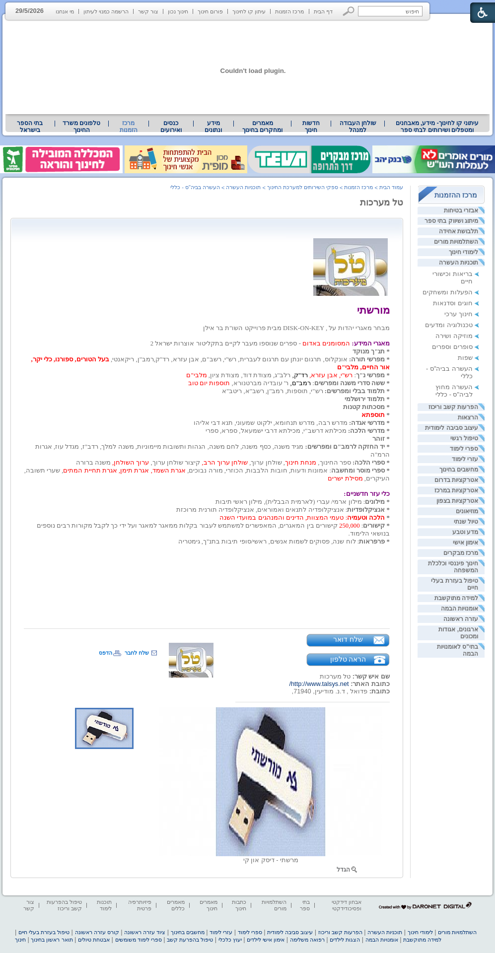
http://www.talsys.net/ (319, 683)
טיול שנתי (466, 521)
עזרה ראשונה (460, 618)
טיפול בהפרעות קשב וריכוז (64, 905)
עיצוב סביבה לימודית (451, 427)
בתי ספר (305, 905)
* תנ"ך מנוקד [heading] (371, 351)
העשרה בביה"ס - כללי (195, 187)
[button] (349, 11)
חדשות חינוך (311, 127)
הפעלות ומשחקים (448, 292)
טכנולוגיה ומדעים (449, 325)
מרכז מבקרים (460, 552)
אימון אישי (465, 542)
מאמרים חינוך (208, 905)
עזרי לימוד (465, 459)
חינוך (20, 940)
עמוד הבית (391, 187)
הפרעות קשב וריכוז (453, 407)
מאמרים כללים (176, 905)
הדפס (105, 653)
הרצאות (468, 417)
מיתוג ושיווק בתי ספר (451, 220)
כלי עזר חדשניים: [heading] (367, 493)
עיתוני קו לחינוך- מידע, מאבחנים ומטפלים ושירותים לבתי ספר (437, 127)
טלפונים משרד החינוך (81, 127)
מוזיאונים (467, 511)
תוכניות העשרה (458, 262)
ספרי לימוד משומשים (138, 940)
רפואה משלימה (307, 940)
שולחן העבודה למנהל (358, 127)
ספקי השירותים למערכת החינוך (302, 187)
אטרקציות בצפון (457, 500)
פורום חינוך (210, 11)
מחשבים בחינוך (458, 469)
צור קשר (148, 11)
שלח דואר (348, 639)
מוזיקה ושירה (454, 336)
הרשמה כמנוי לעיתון (106, 11)
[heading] (389, 320)
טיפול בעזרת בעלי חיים (44, 932)
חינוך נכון (178, 11)
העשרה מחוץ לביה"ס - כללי (454, 390)
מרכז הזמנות (289, 11)
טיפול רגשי (464, 438)
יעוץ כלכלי (230, 940)
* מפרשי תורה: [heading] (369, 359)
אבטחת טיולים (94, 940)
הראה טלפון (348, 659)
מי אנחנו (65, 11)
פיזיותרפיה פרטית (139, 905)
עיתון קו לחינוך (249, 11)
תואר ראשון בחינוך (51, 940)
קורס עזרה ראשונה (97, 932)
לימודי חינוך (463, 252)
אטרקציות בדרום (456, 479)
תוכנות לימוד (104, 905)
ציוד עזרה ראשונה (144, 932)
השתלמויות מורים (456, 241)
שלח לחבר (137, 653)
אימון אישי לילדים (265, 940)
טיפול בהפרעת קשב (190, 940)
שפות (465, 357)
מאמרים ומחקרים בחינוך (262, 127)
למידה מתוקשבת (456, 598)
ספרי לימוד (464, 448)
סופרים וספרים (452, 346)
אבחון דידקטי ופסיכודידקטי (346, 905)
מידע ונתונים (213, 127)
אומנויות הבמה (459, 608)
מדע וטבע (465, 532)
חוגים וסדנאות (453, 303)
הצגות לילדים (345, 940)
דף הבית (323, 11)
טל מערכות (381, 202)
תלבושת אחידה (458, 231)
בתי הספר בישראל (30, 127)
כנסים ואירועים (171, 127)
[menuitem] (437, 127)
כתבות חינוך (239, 905)
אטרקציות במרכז (456, 490)
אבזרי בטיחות (461, 210)
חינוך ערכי (458, 314)
